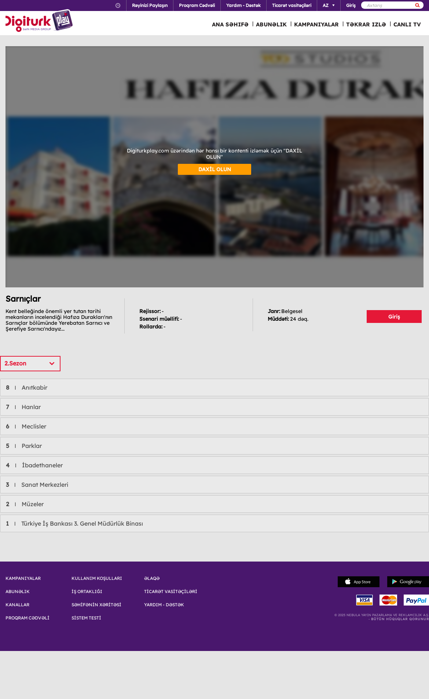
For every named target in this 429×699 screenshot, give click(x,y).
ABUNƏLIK (271, 24)
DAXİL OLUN (214, 169)
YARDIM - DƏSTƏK (164, 605)
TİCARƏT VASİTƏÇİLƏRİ (170, 591)
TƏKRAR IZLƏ (366, 24)
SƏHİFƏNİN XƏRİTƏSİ (96, 605)
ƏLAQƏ (152, 578)
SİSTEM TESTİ (86, 618)
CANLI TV (407, 24)
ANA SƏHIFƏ (230, 24)
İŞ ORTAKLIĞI (87, 591)
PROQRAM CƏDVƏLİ (28, 618)
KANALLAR (17, 605)
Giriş (394, 316)
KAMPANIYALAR (316, 24)
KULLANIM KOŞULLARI (97, 578)
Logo (40, 21)
